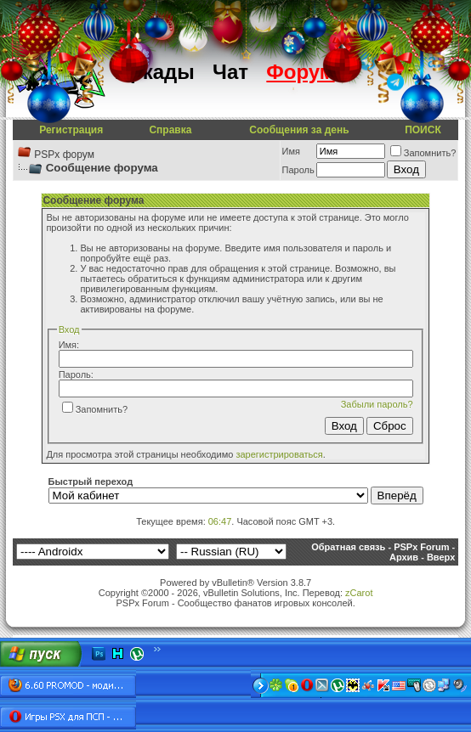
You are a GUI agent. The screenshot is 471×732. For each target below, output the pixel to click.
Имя (291, 151)
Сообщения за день (299, 130)
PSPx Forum (421, 547)
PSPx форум (64, 154)
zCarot (358, 593)
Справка (170, 130)
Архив (403, 557)
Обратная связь (348, 547)
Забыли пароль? (377, 404)
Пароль (298, 170)
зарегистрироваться (279, 454)
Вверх (441, 557)
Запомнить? (423, 153)
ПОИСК (423, 130)
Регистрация (71, 130)
